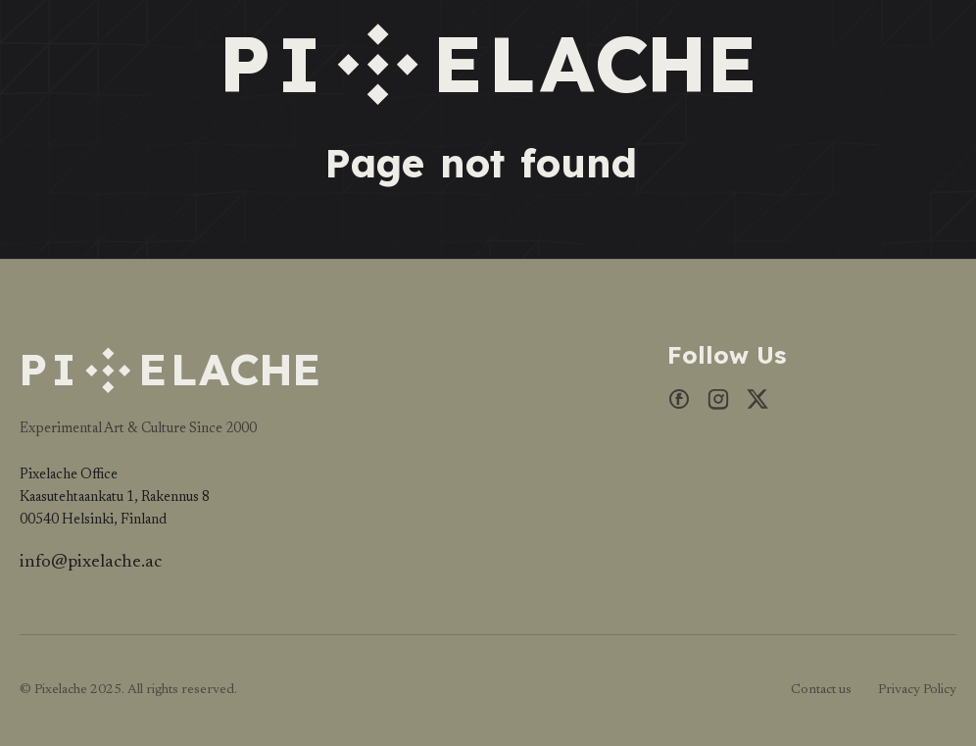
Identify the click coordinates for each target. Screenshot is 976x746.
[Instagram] (718, 404)
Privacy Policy (917, 690)
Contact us (821, 690)
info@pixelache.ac (91, 563)
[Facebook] (679, 404)
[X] (757, 404)
